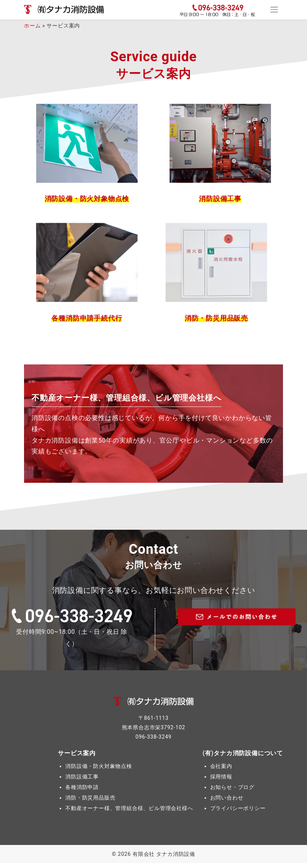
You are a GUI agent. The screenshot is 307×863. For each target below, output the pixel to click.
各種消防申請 (82, 787)
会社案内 (221, 766)
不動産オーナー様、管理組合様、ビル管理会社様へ (129, 808)
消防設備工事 (82, 777)
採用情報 (221, 777)
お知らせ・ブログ (232, 787)
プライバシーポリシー (238, 808)
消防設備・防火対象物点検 (98, 766)
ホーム (32, 26)
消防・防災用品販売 (90, 798)
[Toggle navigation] (274, 10)
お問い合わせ (227, 798)
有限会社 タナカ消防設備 (163, 854)
